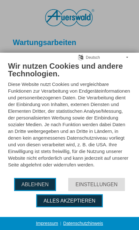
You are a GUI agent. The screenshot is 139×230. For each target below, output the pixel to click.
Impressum (47, 223)
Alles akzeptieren (69, 200)
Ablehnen (35, 184)
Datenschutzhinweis (83, 223)
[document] (69, 119)
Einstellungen (97, 184)
